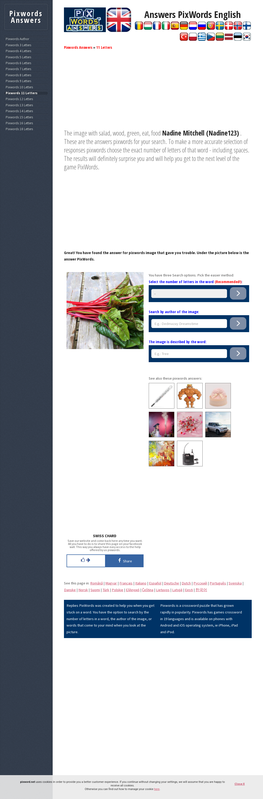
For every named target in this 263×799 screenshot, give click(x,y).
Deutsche (171, 583)
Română (96, 583)
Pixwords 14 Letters (19, 111)
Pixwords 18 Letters (19, 129)
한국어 (201, 590)
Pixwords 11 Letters (21, 93)
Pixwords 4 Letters (18, 51)
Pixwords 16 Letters (19, 123)
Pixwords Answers (78, 47)
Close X (239, 784)
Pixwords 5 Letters (18, 57)
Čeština (147, 590)
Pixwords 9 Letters (18, 81)
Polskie (117, 590)
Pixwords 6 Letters (18, 63)
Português (218, 583)
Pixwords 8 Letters (18, 75)
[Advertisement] (158, 93)
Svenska (235, 583)
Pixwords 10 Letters (19, 87)
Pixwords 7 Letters (18, 69)
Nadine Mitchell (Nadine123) (200, 133)
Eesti (189, 590)
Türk (105, 590)
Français (126, 583)
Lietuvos (163, 590)
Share (124, 560)
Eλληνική (132, 590)
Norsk (83, 590)
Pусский (200, 583)
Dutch (186, 583)
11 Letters (104, 47)
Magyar (111, 583)
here (156, 789)
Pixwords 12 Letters (19, 99)
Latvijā (177, 590)
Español (155, 583)
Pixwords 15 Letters (19, 117)
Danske (70, 590)
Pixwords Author (17, 39)
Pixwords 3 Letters (18, 45)
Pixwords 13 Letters (19, 105)
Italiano (140, 583)
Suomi (95, 590)
